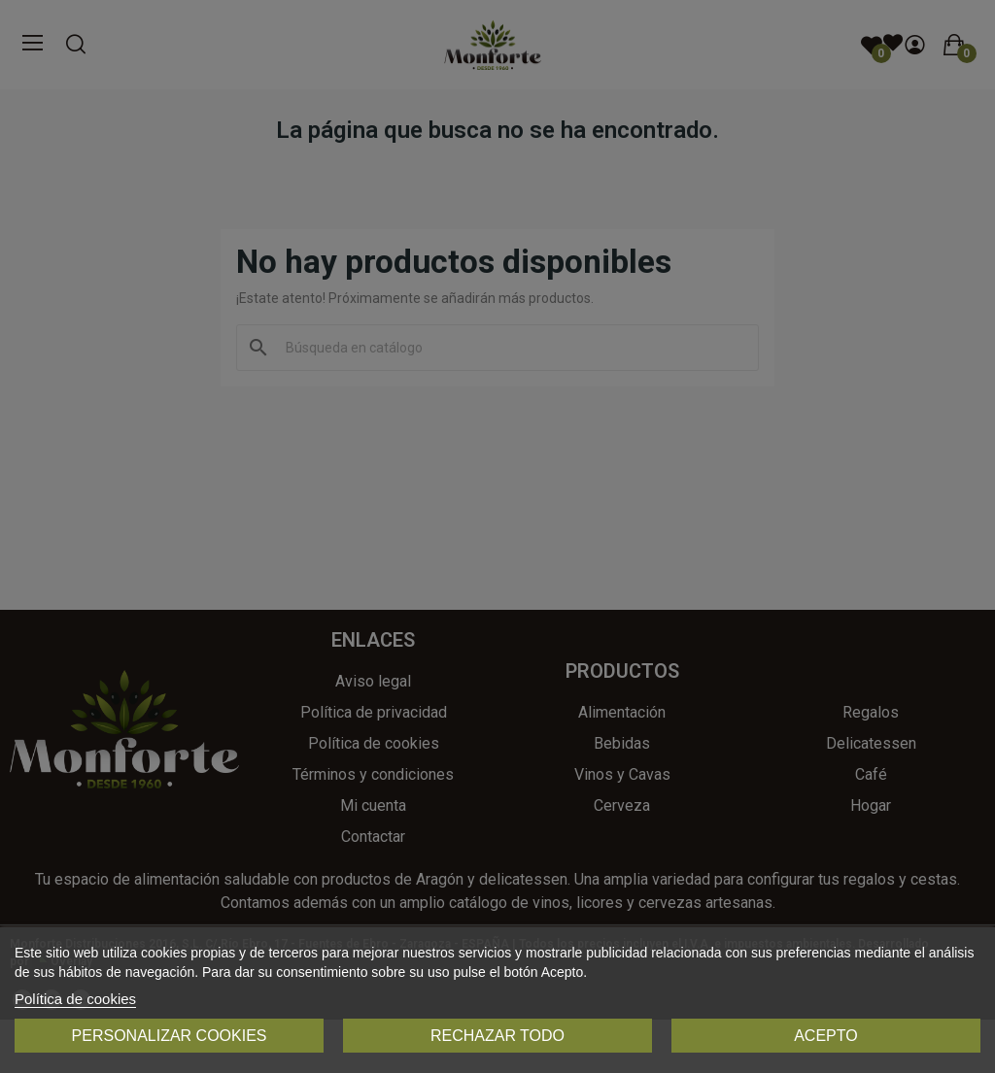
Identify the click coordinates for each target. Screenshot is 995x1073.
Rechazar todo (497, 1035)
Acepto (826, 1035)
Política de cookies (75, 998)
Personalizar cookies (169, 1035)
